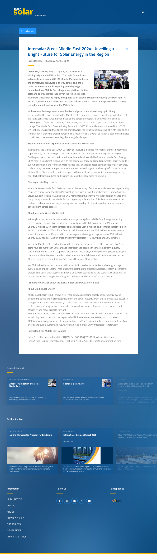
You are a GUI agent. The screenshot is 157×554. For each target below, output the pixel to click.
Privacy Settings (17, 536)
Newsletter (14, 530)
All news (26, 31)
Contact (11, 505)
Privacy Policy (15, 518)
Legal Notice (14, 499)
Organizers (14, 524)
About (10, 512)
